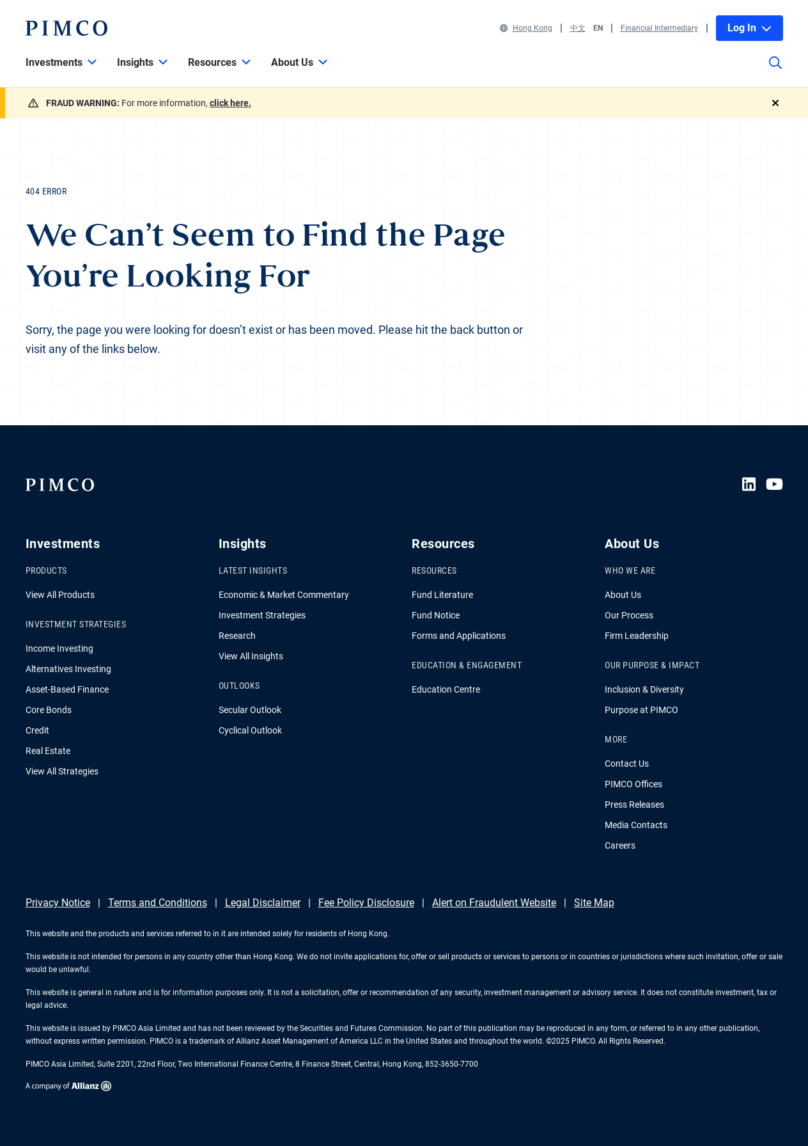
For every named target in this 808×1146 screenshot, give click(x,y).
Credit (37, 730)
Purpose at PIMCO (641, 710)
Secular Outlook (250, 710)
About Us (623, 595)
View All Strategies (62, 771)
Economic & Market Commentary (284, 595)
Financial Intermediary (659, 28)
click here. (230, 103)
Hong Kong (526, 28)
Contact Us (627, 763)
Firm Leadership (637, 636)
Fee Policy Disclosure (366, 903)
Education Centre (446, 689)
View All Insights (251, 656)
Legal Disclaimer (262, 903)
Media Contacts (636, 825)
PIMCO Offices (633, 784)
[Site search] (775, 71)
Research (237, 636)
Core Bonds (49, 710)
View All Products (60, 595)
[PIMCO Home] (66, 28)
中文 (578, 28)
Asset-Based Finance (67, 689)
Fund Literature (442, 595)
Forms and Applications (459, 636)
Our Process (629, 615)
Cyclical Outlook (250, 730)
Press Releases (634, 804)
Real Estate (48, 751)
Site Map (594, 903)
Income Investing (59, 648)
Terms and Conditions (157, 903)
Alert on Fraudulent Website (494, 903)
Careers (620, 845)
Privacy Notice (58, 903)
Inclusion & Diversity (644, 689)
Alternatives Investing (68, 669)
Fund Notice (436, 615)
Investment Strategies (262, 615)
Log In (749, 28)
